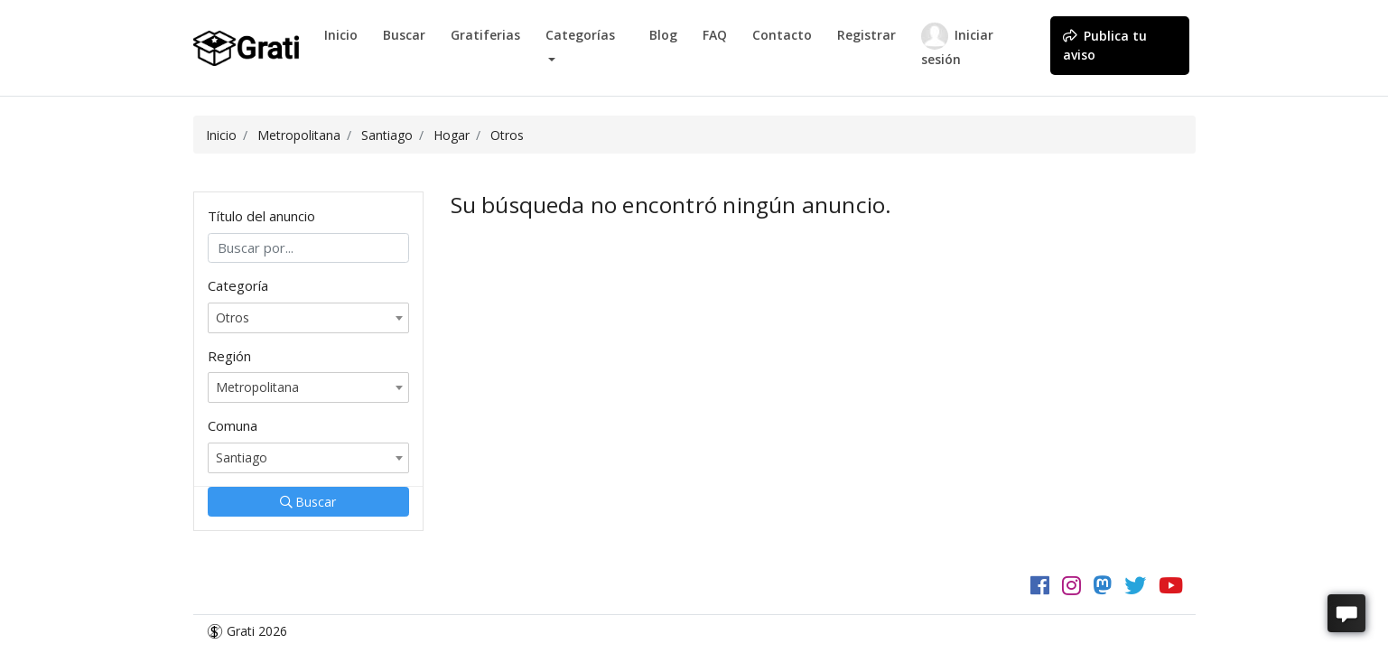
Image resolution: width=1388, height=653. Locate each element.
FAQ (715, 34)
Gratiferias (485, 34)
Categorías (580, 34)
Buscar (404, 34)
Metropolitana (298, 135)
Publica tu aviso (1105, 45)
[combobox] (308, 318)
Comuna (232, 425)
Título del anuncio (261, 216)
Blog (663, 34)
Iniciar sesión (957, 45)
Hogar (451, 135)
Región (229, 356)
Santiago (387, 135)
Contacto (782, 34)
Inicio (341, 34)
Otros (507, 135)
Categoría (238, 285)
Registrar (866, 34)
